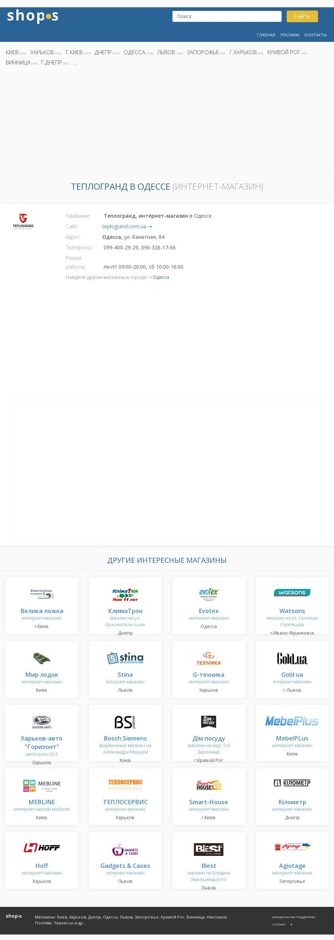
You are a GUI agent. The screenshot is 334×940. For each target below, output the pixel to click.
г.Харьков (243, 52)
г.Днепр (51, 62)
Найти (302, 16)
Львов (166, 52)
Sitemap (278, 924)
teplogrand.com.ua (124, 226)
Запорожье (203, 52)
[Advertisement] (167, 122)
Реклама (290, 34)
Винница (18, 62)
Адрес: (73, 236)
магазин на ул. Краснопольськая (125, 618)
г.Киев (74, 52)
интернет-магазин (41, 614)
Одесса (134, 52)
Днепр (103, 52)
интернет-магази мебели (41, 805)
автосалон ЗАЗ (42, 746)
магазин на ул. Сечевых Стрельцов (292, 618)
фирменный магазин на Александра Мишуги (125, 745)
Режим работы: (76, 262)
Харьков (42, 52)
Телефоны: (79, 247)
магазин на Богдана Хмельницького (209, 872)
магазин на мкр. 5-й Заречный (209, 745)
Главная (266, 34)
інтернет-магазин (125, 678)
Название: (78, 215)
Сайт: (72, 226)
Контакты (316, 34)
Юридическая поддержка (293, 917)
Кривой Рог (283, 52)
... (75, 62)
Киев (12, 52)
